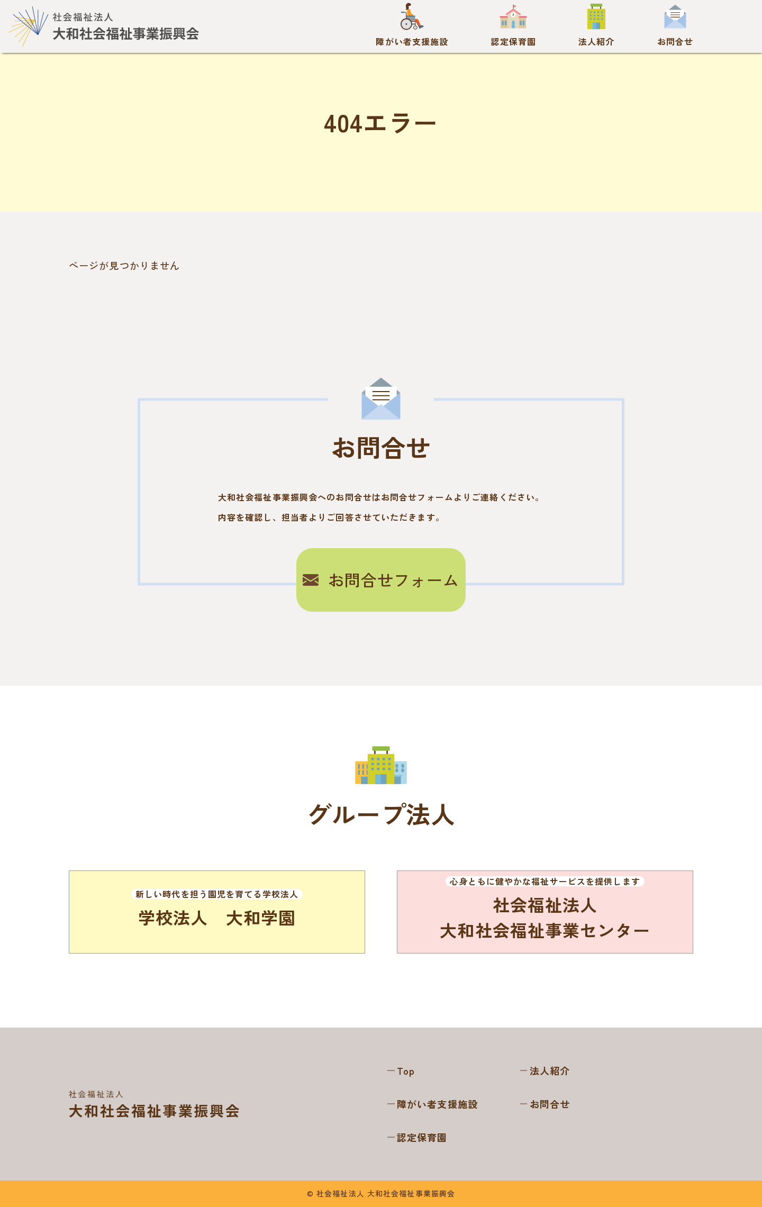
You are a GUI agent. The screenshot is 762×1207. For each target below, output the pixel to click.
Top (406, 1070)
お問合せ (550, 1104)
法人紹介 (550, 1070)
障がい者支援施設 (437, 1104)
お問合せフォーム (381, 579)
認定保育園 (422, 1137)
